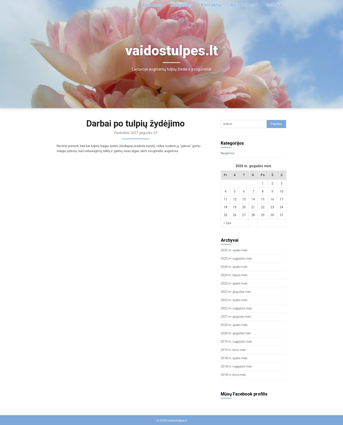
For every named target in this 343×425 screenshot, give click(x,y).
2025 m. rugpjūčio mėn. (237, 258)
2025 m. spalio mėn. (234, 250)
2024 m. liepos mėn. (234, 275)
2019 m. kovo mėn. (234, 350)
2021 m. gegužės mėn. (236, 316)
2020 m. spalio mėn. (234, 325)
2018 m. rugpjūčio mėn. (237, 366)
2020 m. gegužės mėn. (236, 333)
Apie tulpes (240, 5)
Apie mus (147, 5)
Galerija (273, 5)
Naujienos (177, 5)
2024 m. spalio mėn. (234, 267)
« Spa (227, 223)
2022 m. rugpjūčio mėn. (237, 308)
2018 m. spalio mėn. (234, 358)
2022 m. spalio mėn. (234, 300)
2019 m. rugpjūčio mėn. (237, 341)
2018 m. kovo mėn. (234, 374)
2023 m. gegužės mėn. (236, 291)
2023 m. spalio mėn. (234, 283)
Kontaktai (208, 5)
